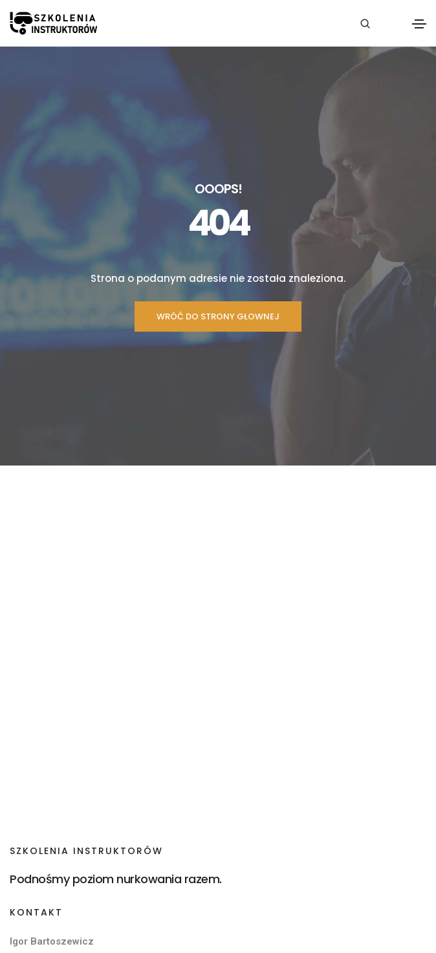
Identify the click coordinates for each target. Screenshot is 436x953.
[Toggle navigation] (419, 23)
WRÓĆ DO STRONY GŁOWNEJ (218, 316)
